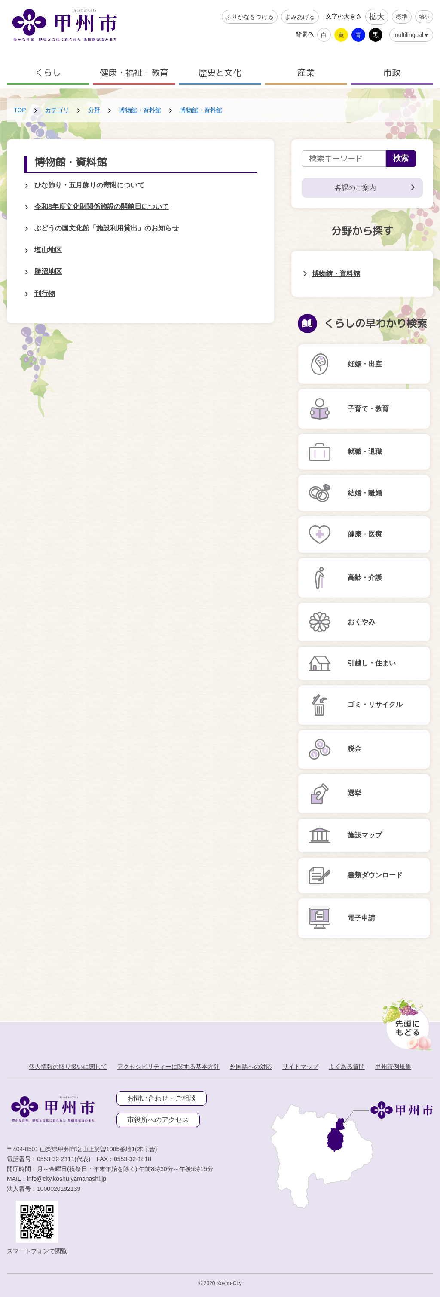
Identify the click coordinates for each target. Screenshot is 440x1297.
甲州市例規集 (393, 1066)
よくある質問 (347, 1066)
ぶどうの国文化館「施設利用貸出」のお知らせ (106, 228)
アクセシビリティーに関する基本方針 (168, 1066)
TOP (20, 110)
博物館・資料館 (140, 110)
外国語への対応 (251, 1066)
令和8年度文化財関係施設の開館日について (101, 206)
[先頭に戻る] (405, 1022)
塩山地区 (48, 250)
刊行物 (44, 293)
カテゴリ (57, 110)
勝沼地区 (48, 271)
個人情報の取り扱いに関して (68, 1066)
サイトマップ (300, 1066)
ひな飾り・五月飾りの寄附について (89, 185)
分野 (94, 110)
